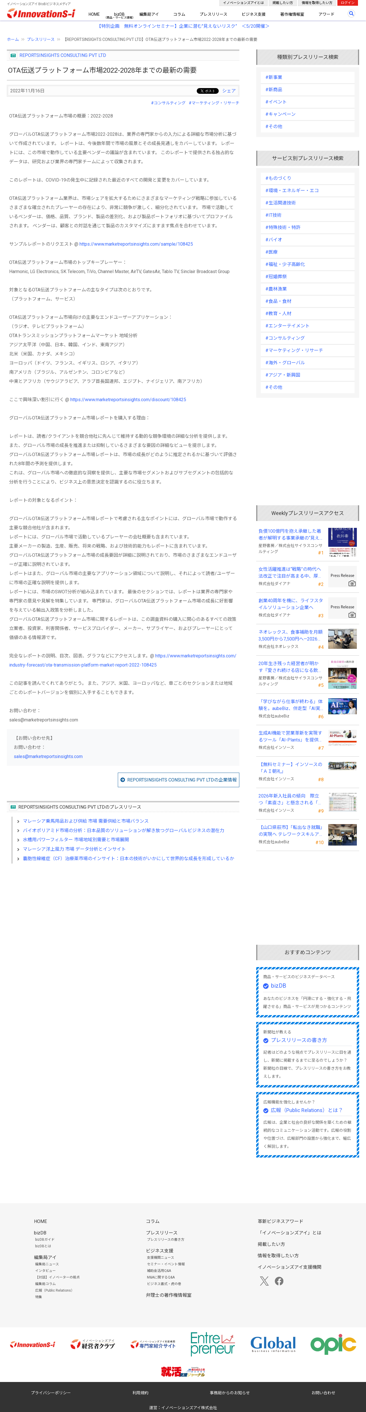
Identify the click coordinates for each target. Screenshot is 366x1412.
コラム (179, 14)
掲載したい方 (282, 3)
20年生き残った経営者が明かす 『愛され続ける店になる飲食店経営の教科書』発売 (290, 667)
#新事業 (273, 77)
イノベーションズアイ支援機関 (289, 1267)
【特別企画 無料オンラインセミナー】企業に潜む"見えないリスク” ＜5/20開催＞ (183, 26)
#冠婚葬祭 (276, 276)
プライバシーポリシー (51, 1393)
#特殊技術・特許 (283, 227)
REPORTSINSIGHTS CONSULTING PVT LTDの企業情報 (182, 780)
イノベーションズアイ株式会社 (189, 1407)
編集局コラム (45, 1284)
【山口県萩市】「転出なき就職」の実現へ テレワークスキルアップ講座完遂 (290, 831)
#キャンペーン (280, 114)
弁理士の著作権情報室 (169, 1295)
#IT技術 (273, 215)
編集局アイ (149, 14)
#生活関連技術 (280, 203)
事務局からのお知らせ (230, 1393)
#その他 (273, 126)
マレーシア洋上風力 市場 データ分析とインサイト (74, 849)
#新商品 (273, 89)
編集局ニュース (47, 1264)
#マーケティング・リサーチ (214, 103)
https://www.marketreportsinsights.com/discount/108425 (128, 399)
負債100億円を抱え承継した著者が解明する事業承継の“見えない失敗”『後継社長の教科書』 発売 (289, 535)
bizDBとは (43, 1246)
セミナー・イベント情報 (166, 1264)
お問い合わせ (323, 1393)
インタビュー (45, 1271)
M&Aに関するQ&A (161, 1277)
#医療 (271, 252)
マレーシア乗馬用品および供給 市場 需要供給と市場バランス (86, 821)
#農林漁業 (276, 289)
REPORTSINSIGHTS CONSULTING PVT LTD (62, 55)
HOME (94, 14)
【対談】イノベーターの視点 (57, 1277)
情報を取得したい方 (317, 3)
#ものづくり (278, 178)
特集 (38, 1297)
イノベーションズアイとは (243, 3)
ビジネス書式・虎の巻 (164, 1284)
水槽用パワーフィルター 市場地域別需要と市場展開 (76, 839)
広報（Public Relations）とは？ (307, 1110)
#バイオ (273, 239)
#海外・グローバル (285, 362)
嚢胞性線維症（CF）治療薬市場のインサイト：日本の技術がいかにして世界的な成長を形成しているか (128, 858)
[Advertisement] (123, 917)
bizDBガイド (45, 1240)
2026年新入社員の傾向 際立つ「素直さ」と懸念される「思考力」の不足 (290, 799)
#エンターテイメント (287, 326)
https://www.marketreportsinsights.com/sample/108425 (136, 244)
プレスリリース (213, 14)
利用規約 (140, 1393)
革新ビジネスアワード (280, 1221)
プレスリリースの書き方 (299, 1040)
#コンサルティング (168, 103)
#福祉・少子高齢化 (285, 264)
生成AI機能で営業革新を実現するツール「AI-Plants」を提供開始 (290, 736)
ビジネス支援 (254, 14)
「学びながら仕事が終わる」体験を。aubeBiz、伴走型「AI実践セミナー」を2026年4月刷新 (290, 705)
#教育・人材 (278, 313)
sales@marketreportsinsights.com (48, 756)
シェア (229, 91)
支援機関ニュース (160, 1258)
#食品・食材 (278, 301)
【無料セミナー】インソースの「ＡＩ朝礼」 (290, 768)
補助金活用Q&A (159, 1271)
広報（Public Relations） (54, 1290)
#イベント (276, 102)
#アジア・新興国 (282, 375)
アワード (327, 14)
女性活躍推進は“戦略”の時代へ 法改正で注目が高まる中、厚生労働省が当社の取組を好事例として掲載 (290, 573)
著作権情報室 (292, 14)
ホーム (13, 39)
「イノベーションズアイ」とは (289, 1233)
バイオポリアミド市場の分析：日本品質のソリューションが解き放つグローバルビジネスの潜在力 (123, 830)
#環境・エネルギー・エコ (292, 190)
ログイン (348, 3)
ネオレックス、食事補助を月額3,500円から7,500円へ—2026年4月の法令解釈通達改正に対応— (290, 636)
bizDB (119, 14)
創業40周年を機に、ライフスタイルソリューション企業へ (290, 604)
